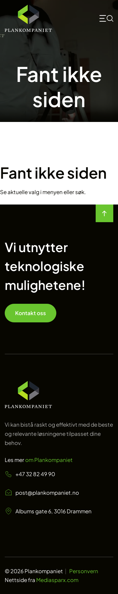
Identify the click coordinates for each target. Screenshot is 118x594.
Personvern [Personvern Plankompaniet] (83, 571)
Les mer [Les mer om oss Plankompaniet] (39, 459)
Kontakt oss (30, 312)
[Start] (28, 18)
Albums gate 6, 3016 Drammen (48, 511)
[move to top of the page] (104, 213)
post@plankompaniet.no (42, 492)
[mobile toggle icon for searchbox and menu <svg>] (106, 18)
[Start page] (28, 405)
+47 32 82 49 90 (30, 474)
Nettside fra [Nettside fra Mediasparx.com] (41, 579)
